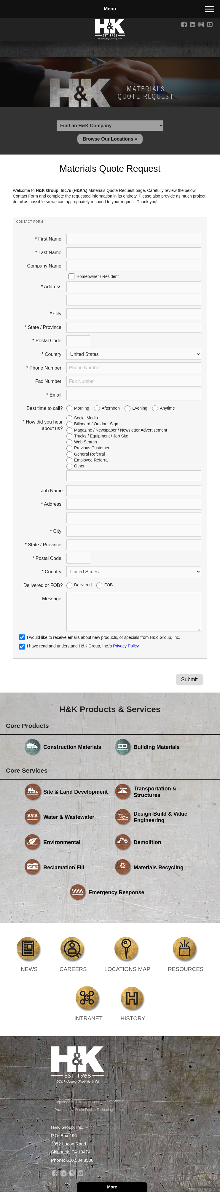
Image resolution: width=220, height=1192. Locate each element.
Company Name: (45, 265)
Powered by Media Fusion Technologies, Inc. (90, 1110)
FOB (108, 585)
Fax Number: (49, 381)
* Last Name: (49, 252)
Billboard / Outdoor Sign (96, 423)
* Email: (54, 394)
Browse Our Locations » (110, 138)
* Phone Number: (44, 367)
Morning (81, 408)
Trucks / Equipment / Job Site (101, 436)
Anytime (167, 408)
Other (79, 466)
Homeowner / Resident (97, 276)
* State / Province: (44, 327)
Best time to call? (45, 408)
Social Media (86, 418)
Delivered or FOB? (43, 585)
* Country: (52, 354)
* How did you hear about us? (43, 425)
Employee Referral (91, 460)
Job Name (52, 490)
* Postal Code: (47, 340)
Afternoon (111, 408)
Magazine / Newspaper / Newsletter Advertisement (120, 430)
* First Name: (49, 238)
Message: (52, 598)
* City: (56, 313)
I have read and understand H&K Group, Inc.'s (79, 646)
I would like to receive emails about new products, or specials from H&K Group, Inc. (103, 637)
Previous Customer (91, 447)
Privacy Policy (126, 646)
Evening (139, 408)
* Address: (52, 286)
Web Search (85, 442)
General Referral (89, 454)
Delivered (83, 585)
